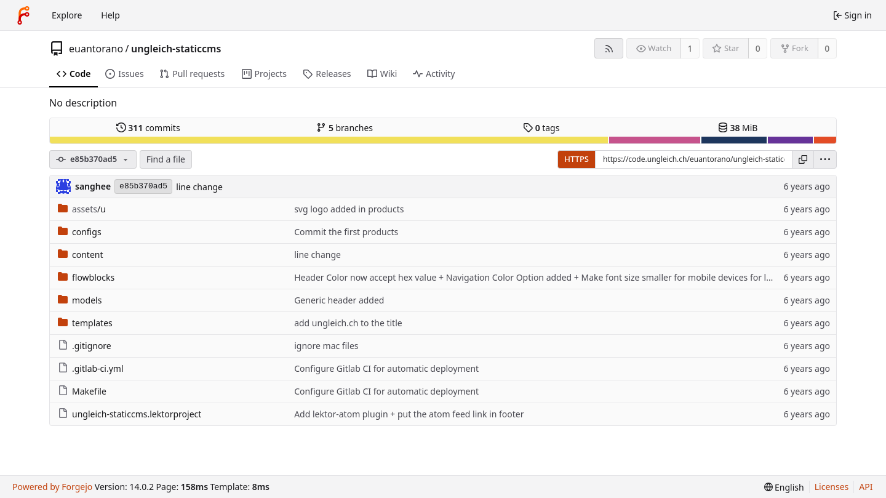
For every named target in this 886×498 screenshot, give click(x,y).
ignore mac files (326, 345)
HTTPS (576, 158)
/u (82, 209)
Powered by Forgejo (52, 486)
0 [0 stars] (758, 48)
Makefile (82, 391)
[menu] (825, 159)
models (80, 300)
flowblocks (86, 277)
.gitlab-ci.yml (91, 368)
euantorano (96, 48)
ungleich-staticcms (176, 48)
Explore (67, 15)
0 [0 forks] (826, 48)
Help (110, 15)
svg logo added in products (349, 209)
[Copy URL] (803, 159)
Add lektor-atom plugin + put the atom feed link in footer (409, 414)
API (865, 486)
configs (80, 232)
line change (199, 187)
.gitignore (84, 345)
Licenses (832, 486)
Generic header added (339, 300)
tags (541, 128)
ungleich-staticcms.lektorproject (129, 414)
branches (344, 128)
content (80, 254)
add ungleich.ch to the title (348, 323)
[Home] (23, 15)
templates (85, 323)
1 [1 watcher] (690, 48)
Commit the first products (346, 232)
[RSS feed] (608, 48)
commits (148, 128)
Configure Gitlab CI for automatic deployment (386, 368)
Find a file (165, 159)
